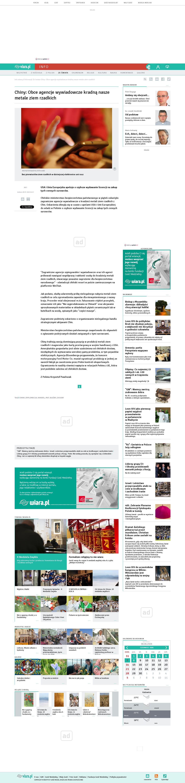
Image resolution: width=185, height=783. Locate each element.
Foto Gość (74, 777)
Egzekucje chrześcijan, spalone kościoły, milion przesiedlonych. (138, 312)
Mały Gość (128, 3)
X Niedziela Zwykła (27, 557)
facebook (162, 79)
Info (44, 66)
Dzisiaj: (146, 643)
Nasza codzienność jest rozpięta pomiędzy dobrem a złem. (138, 119)
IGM (41, 777)
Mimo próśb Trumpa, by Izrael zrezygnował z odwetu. (136, 496)
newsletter (157, 79)
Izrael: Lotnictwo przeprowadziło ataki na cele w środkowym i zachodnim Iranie (81, 451)
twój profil (158, 66)
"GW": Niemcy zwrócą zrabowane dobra (33, 451)
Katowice (146, 692)
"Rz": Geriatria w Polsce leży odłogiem (138, 446)
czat (56, 3)
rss (151, 79)
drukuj (28, 199)
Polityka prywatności (118, 777)
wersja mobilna (145, 3)
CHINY (22, 398)
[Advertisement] (93, 34)
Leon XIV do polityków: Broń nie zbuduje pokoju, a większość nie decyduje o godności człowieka (139, 325)
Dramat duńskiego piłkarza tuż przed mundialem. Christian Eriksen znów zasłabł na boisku (138, 533)
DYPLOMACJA (31, 398)
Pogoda (146, 689)
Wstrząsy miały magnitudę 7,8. (137, 381)
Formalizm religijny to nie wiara (86, 557)
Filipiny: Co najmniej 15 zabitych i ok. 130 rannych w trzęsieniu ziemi (138, 373)
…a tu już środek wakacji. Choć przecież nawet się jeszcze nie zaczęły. (137, 101)
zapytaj (67, 3)
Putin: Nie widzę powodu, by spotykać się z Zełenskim (89, 454)
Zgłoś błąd (164, 775)
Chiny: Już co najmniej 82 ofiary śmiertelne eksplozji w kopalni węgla (44, 456)
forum (36, 3)
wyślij (22, 199)
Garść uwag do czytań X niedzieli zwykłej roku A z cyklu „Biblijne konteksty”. (91, 561)
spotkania (80, 3)
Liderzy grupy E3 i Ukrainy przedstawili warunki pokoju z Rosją (42, 454)
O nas (36, 777)
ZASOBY (60, 398)
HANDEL (41, 398)
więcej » (37, 593)
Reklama (82, 777)
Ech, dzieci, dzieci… (136, 134)
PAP (47, 398)
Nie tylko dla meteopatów (134, 685)
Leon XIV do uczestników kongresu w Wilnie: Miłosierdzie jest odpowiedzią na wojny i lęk (139, 573)
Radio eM (94, 3)
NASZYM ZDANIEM (130, 85)
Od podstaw (131, 114)
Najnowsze (127, 294)
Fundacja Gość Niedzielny (98, 777)
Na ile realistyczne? (132, 473)
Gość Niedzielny (111, 3)
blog (47, 3)
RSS (156, 775)
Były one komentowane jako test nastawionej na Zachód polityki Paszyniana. (138, 359)
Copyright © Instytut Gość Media (46, 780)
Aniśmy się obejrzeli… (137, 95)
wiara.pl (25, 66)
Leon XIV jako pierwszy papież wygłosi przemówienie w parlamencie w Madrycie (138, 414)
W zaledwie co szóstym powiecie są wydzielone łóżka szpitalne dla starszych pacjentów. (138, 453)
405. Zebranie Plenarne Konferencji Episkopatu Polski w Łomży (138, 508)
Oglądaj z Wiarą (22, 690)
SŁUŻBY (53, 398)
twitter (168, 79)
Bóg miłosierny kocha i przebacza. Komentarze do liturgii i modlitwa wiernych (39, 561)
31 (127, 656)
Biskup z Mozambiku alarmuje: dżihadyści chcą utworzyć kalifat (137, 304)
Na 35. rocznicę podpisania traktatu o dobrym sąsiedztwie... (138, 397)
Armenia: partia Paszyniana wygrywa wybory (136, 350)
